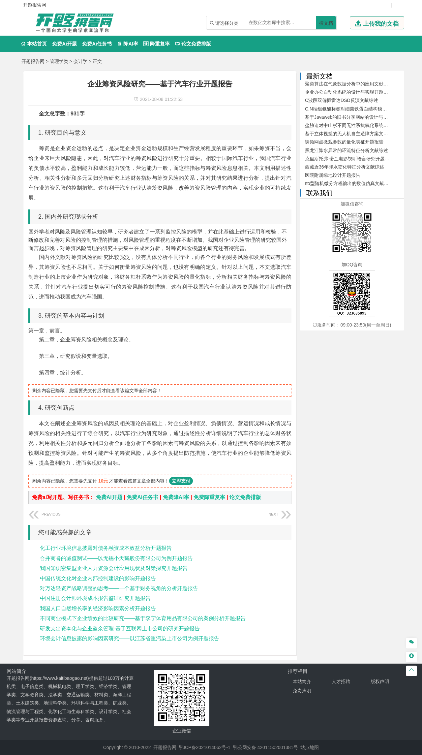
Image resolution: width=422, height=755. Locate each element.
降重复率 (156, 44)
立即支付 (181, 481)
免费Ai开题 (64, 44)
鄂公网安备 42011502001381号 (265, 747)
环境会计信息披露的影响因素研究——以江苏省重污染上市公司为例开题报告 (129, 638)
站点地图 (309, 747)
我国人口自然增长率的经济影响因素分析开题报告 (98, 608)
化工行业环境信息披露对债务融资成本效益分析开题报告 (106, 548)
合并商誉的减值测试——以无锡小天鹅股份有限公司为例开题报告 (116, 558)
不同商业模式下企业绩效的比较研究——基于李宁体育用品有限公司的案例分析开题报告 (143, 618)
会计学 (80, 61)
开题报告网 (33, 61)
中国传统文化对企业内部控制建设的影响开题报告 (98, 578)
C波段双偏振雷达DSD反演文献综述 (341, 100)
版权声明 (380, 681)
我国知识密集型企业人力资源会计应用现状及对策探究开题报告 (114, 568)
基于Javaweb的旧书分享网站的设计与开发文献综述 (358, 117)
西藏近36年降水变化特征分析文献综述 (344, 167)
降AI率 (127, 44)
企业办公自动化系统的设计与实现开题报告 (349, 92)
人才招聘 (341, 681)
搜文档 (326, 23)
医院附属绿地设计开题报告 (332, 175)
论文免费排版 (193, 44)
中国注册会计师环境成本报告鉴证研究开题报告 (95, 598)
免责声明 (302, 690)
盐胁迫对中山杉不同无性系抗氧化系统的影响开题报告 (360, 125)
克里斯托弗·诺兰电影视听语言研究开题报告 (349, 158)
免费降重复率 (209, 497)
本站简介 (302, 681)
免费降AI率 (176, 497)
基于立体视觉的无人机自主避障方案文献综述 (351, 133)
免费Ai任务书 (97, 44)
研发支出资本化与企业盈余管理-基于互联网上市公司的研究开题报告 (120, 628)
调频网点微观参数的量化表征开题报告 (344, 141)
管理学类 (59, 61)
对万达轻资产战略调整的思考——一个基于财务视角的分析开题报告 (119, 588)
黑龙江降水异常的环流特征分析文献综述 (346, 150)
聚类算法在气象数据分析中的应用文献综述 (349, 83)
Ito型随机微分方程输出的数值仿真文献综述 (349, 183)
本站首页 (34, 44)
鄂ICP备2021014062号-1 (204, 747)
